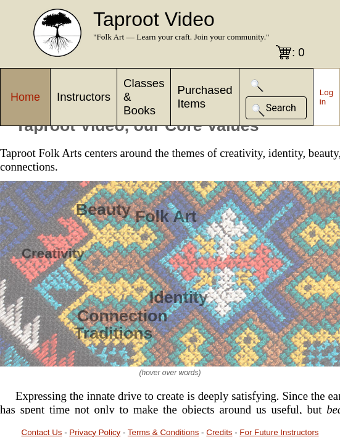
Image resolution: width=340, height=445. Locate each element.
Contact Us (42, 432)
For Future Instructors (278, 432)
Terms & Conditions (163, 432)
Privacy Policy (94, 432)
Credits (219, 432)
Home (25, 97)
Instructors (83, 96)
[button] (257, 85)
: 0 (298, 52)
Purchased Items (204, 96)
